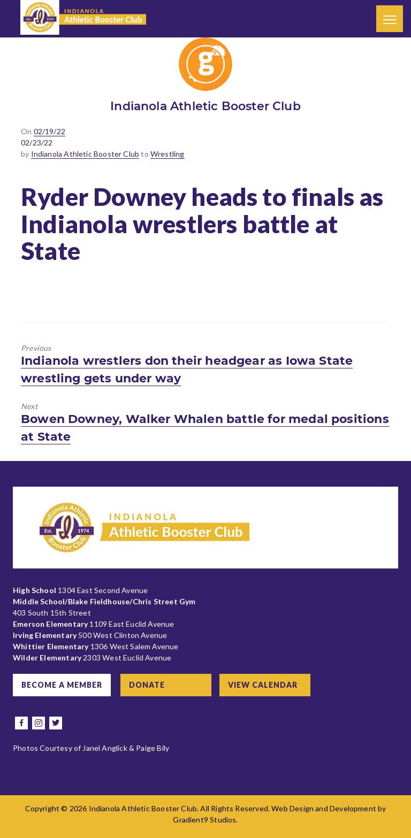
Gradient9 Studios (204, 819)
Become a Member (61, 684)
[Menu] (389, 18)
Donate (147, 684)
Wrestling (167, 153)
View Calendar (263, 684)
